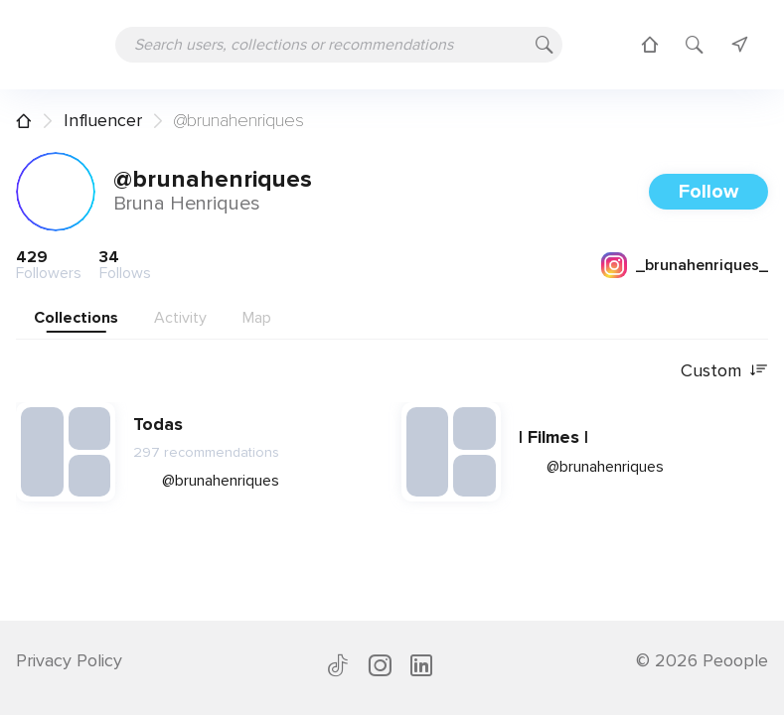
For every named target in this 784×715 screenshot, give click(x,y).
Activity (180, 318)
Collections (76, 318)
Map (256, 318)
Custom (724, 371)
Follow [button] (708, 192)
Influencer (103, 120)
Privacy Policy (69, 660)
